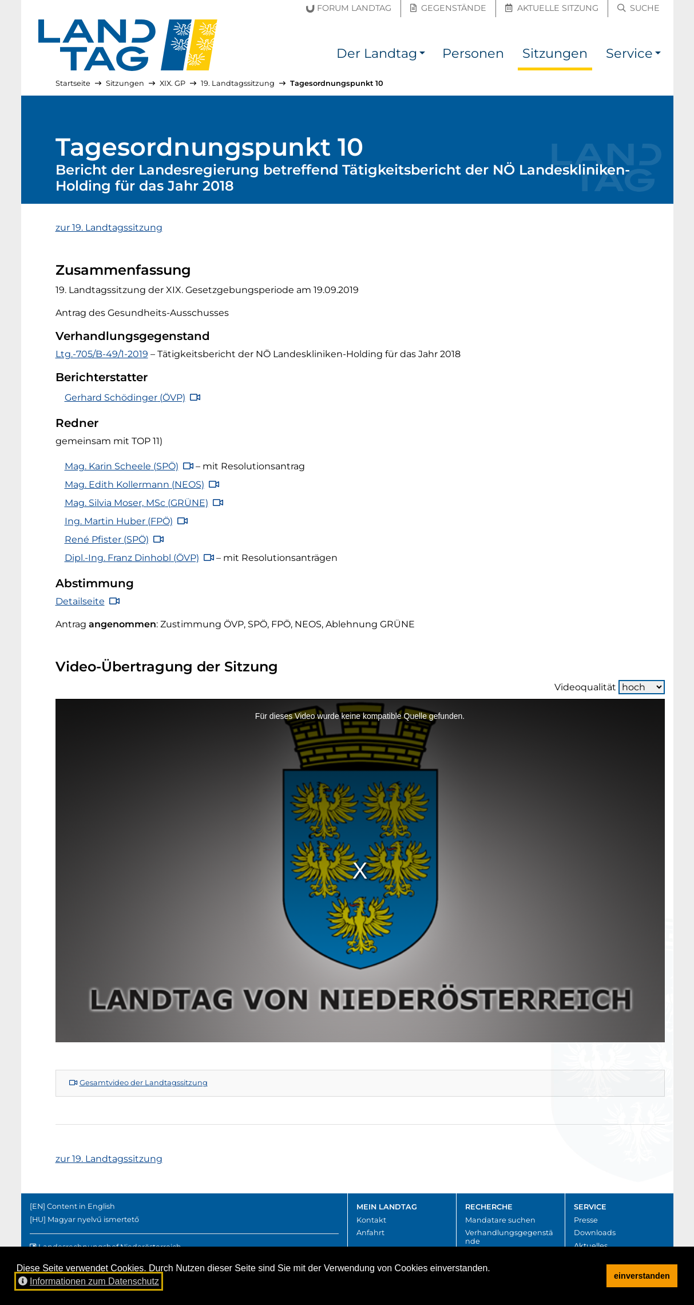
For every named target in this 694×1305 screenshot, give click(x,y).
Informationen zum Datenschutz (88, 1281)
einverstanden (642, 1275)
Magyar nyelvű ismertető (93, 1219)
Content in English (81, 1206)
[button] (422, 55)
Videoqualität (609, 687)
